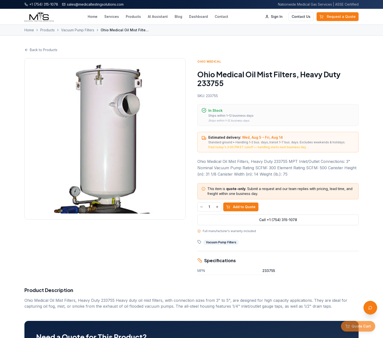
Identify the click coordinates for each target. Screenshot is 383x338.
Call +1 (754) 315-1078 (278, 220)
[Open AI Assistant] (370, 308)
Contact (221, 16)
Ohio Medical (209, 61)
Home (92, 16)
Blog (178, 16)
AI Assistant (158, 16)
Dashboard (198, 16)
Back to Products (40, 50)
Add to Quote (240, 207)
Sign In (274, 16)
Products (133, 16)
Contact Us (301, 16)
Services (111, 16)
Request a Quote (337, 16)
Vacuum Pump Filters (77, 30)
